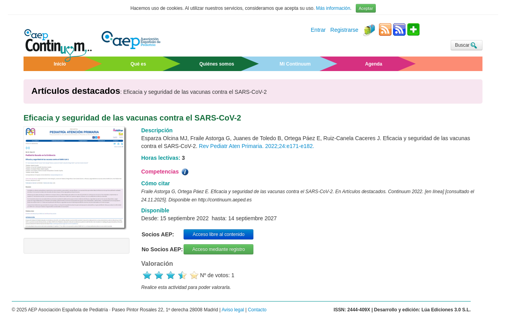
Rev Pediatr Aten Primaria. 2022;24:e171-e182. (256, 146)
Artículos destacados (75, 91)
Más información (333, 8)
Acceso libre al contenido (218, 234)
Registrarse (344, 30)
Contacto (257, 310)
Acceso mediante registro (218, 249)
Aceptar (366, 8)
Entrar (318, 30)
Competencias (165, 172)
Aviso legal (233, 310)
